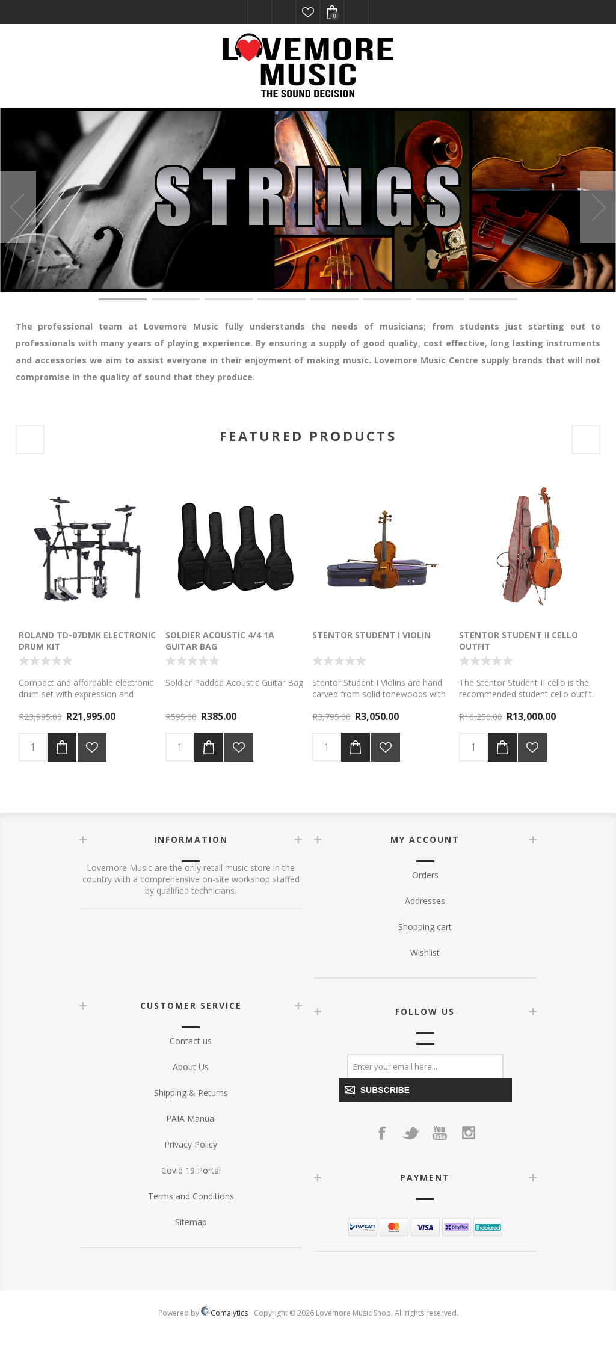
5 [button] (334, 299)
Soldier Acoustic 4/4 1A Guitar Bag (219, 640)
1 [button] (123, 299)
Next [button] (598, 207)
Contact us (191, 1041)
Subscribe (381, 1090)
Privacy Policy (190, 1144)
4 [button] (281, 299)
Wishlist (308, 12)
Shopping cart (425, 926)
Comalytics (224, 1313)
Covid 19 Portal (191, 1170)
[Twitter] (411, 1133)
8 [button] (493, 299)
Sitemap (191, 1222)
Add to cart (62, 747)
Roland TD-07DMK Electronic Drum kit (87, 640)
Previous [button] (18, 207)
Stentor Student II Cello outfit (518, 640)
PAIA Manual (191, 1118)
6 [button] (387, 299)
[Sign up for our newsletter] (425, 1066)
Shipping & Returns (191, 1092)
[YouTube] (440, 1133)
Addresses (425, 900)
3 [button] (229, 299)
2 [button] (176, 299)
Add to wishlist (92, 747)
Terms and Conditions (191, 1196)
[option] (308, 200)
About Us (191, 1067)
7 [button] (440, 299)
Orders (425, 875)
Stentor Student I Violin (371, 635)
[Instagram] (469, 1133)
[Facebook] (382, 1133)
